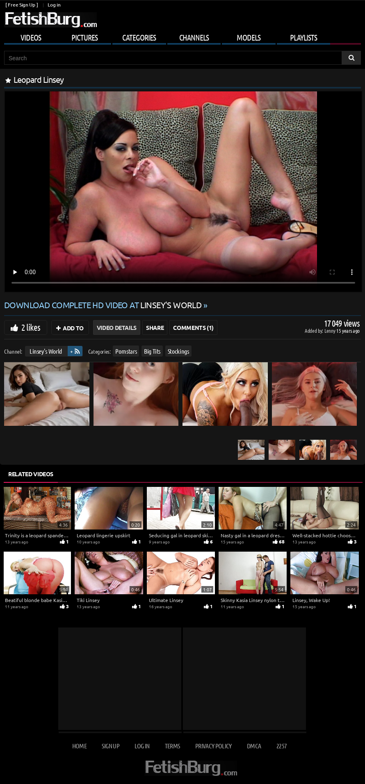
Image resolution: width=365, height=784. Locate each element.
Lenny (330, 330)
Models (248, 37)
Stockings (178, 351)
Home (79, 746)
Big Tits (152, 351)
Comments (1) (193, 327)
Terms (172, 746)
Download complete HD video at (103, 305)
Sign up (110, 746)
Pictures (84, 37)
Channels (194, 37)
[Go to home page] (50, 19)
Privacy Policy (213, 746)
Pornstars (126, 351)
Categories (139, 37)
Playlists (303, 37)
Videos (31, 37)
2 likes (30, 327)
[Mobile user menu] (182, 36)
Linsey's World (46, 351)
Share (155, 327)
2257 (281, 746)
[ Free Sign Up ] (21, 4)
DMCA (254, 746)
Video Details (117, 327)
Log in (54, 4)
